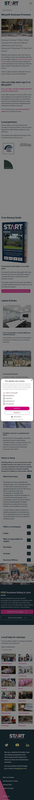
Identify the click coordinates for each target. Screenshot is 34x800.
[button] (4, 393)
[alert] (17, 400)
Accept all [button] (17, 408)
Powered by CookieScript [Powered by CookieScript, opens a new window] (17, 419)
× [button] (31, 380)
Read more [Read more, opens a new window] (25, 389)
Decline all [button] (17, 413)
